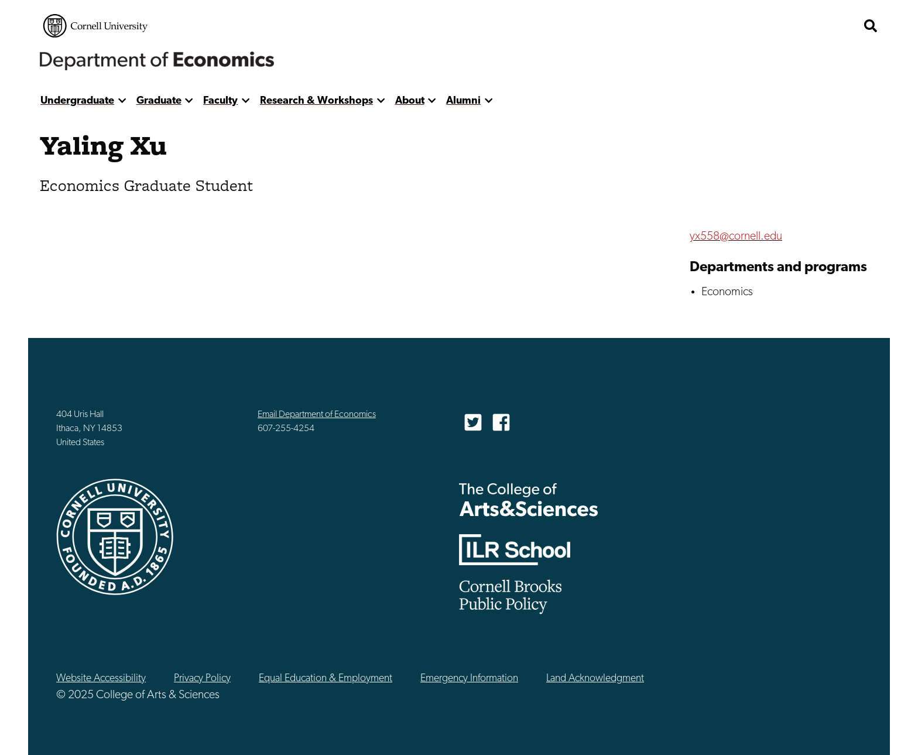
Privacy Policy (202, 678)
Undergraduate (77, 101)
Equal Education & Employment (325, 678)
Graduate (158, 101)
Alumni (463, 101)
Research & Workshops (316, 101)
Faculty (220, 101)
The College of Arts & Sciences (528, 499)
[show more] (122, 101)
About (409, 101)
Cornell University (95, 25)
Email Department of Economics (317, 414)
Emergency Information (469, 678)
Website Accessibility (101, 678)
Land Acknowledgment (595, 678)
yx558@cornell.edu (736, 236)
